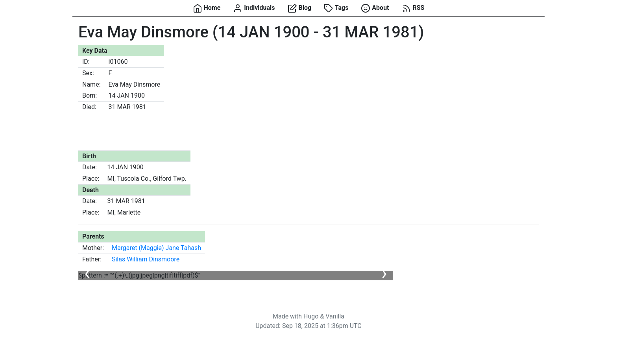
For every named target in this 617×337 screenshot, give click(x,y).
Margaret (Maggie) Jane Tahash (156, 248)
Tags (336, 8)
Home (207, 8)
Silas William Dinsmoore (145, 259)
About (375, 8)
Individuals (254, 8)
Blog (300, 8)
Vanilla (334, 316)
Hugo (310, 316)
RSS (413, 8)
